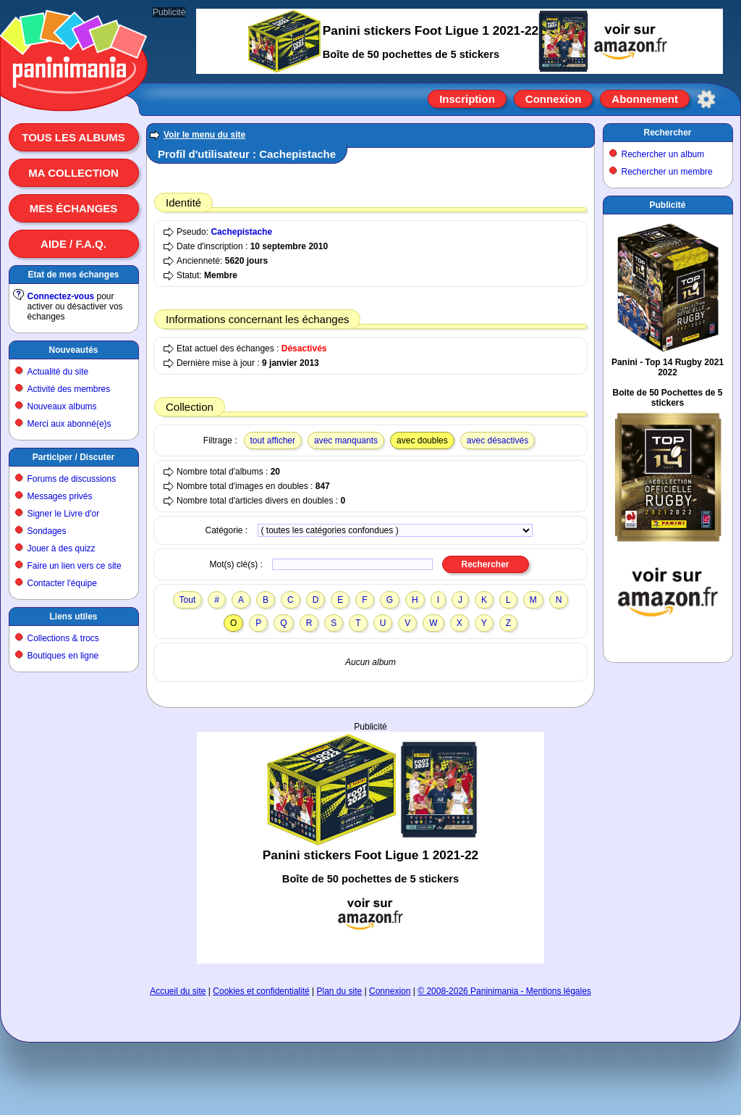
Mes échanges (74, 208)
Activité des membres (69, 389)
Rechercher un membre (667, 172)
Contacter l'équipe (62, 583)
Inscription (467, 99)
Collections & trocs (63, 638)
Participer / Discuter (73, 457)
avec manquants (346, 440)
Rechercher (667, 133)
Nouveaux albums (62, 406)
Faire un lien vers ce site (74, 566)
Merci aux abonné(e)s (69, 424)
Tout (187, 600)
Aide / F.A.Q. (73, 244)
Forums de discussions (72, 479)
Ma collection (73, 173)
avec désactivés (497, 440)
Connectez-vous (61, 296)
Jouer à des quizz (61, 548)
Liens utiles (73, 616)
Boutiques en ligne (63, 656)
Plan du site (340, 991)
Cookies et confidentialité (261, 991)
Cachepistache (241, 232)
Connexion (553, 99)
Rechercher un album (663, 154)
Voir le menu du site (204, 135)
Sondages (47, 531)
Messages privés (60, 496)
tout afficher (272, 440)
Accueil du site (178, 991)
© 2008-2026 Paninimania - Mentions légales (504, 991)
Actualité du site (58, 372)
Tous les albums (73, 137)
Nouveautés (73, 350)
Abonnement (644, 99)
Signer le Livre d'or (63, 514)
